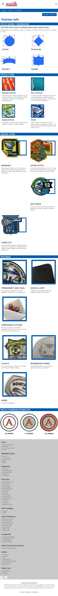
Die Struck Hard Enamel (8, 448)
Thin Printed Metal (7, 470)
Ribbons (4, 461)
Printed (4, 449)
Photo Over (5, 491)
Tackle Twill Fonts (6, 559)
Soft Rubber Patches (7, 498)
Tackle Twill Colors (7, 524)
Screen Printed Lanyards (8, 537)
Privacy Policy (34, 592)
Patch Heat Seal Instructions (9, 548)
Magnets (4, 512)
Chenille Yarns (6, 529)
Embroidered (5, 475)
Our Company (6, 571)
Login (29, 594)
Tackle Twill (5, 493)
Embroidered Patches (8, 482)
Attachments (5, 554)
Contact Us (5, 574)
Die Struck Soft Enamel (8, 445)
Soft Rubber (5, 446)
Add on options (6, 459)
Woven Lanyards (6, 540)
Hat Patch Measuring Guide (9, 561)
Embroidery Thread (7, 519)
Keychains (4, 511)
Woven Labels (6, 485)
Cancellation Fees (6, 562)
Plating (4, 462)
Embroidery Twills (7, 521)
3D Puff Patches (6, 490)
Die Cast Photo (6, 457)
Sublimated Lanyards (7, 538)
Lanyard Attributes (7, 541)
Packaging (5, 556)
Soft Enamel (5, 469)
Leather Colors (6, 530)
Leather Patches (6, 495)
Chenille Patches (6, 487)
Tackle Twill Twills (6, 525)
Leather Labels (6, 496)
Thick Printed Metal (7, 472)
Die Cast (4, 456)
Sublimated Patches (7, 488)
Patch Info (4, 501)
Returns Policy (6, 564)
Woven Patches (6, 483)
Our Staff (4, 572)
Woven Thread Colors (8, 522)
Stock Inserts (5, 503)
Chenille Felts (5, 527)
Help (3, 558)
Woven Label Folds (7, 504)
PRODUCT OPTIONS (49, 14)
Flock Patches (5, 499)
